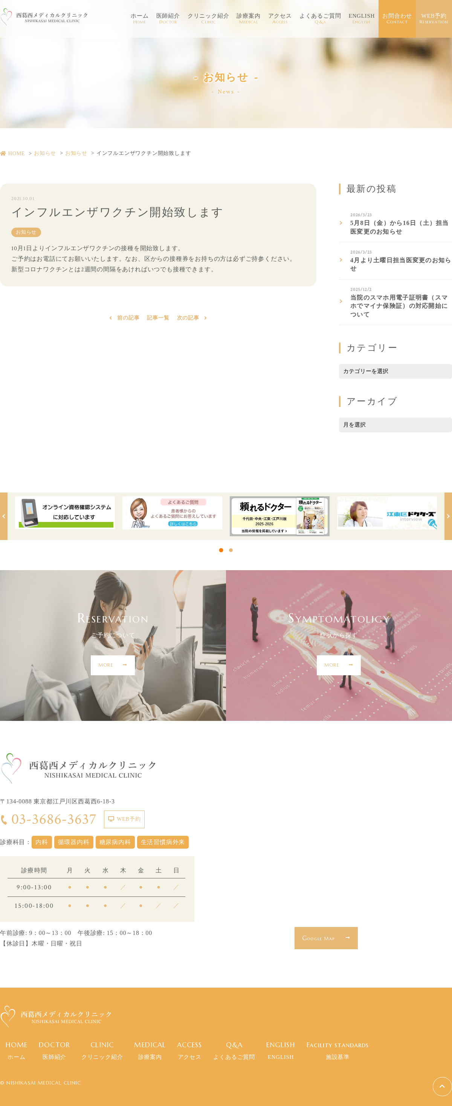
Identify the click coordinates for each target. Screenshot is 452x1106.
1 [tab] (221, 550)
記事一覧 (158, 319)
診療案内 (248, 19)
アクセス (280, 19)
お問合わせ (397, 19)
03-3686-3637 (48, 819)
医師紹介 (168, 19)
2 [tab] (231, 550)
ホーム (139, 19)
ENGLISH (361, 19)
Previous (4, 516)
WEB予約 (434, 19)
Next (448, 516)
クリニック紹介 (208, 19)
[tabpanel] (65, 512)
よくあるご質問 (320, 19)
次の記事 (188, 319)
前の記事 (128, 319)
